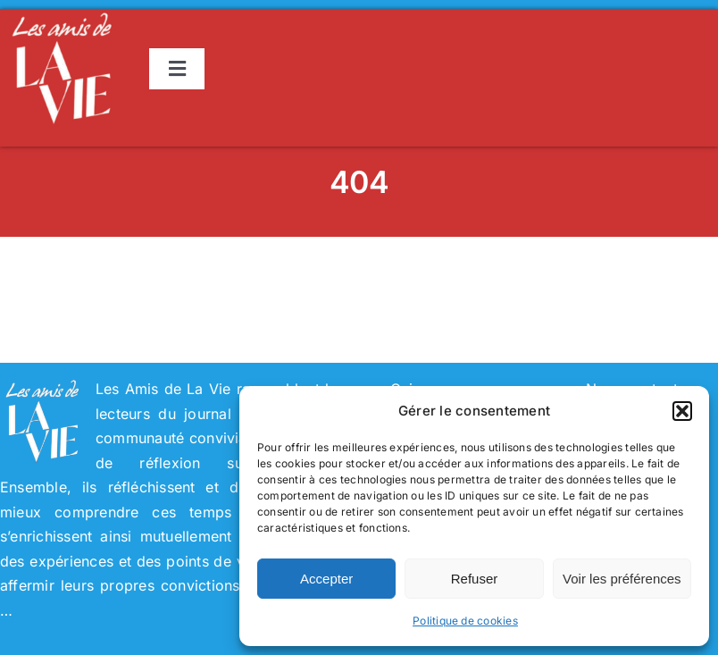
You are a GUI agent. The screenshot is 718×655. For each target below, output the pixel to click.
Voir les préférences (622, 578)
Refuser (474, 578)
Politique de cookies (465, 620)
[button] (682, 411)
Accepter (326, 578)
